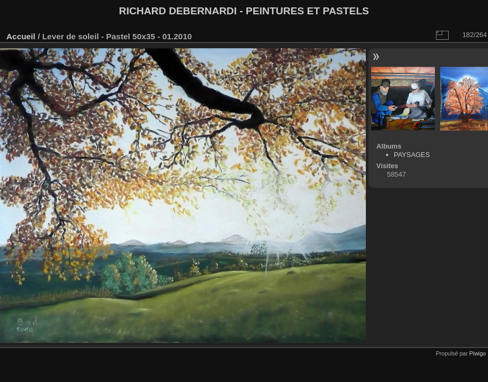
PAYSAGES (412, 155)
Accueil (21, 36)
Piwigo (477, 353)
